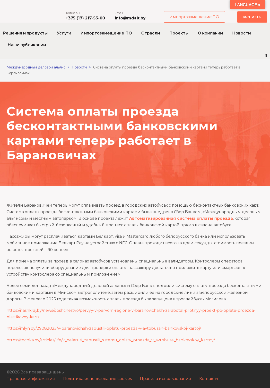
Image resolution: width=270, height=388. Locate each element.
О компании (210, 33)
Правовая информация (31, 378)
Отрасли (150, 33)
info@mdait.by (130, 18)
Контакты (252, 17)
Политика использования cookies (97, 378)
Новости (241, 33)
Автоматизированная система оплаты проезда (181, 218)
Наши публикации (27, 44)
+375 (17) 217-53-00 (85, 18)
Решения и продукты (25, 33)
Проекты (179, 33)
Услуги (64, 33)
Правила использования (165, 378)
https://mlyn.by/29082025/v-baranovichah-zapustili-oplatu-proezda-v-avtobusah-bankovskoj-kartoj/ (104, 328)
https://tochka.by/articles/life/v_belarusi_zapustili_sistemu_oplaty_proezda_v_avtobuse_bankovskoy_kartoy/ (111, 340)
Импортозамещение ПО (194, 17)
